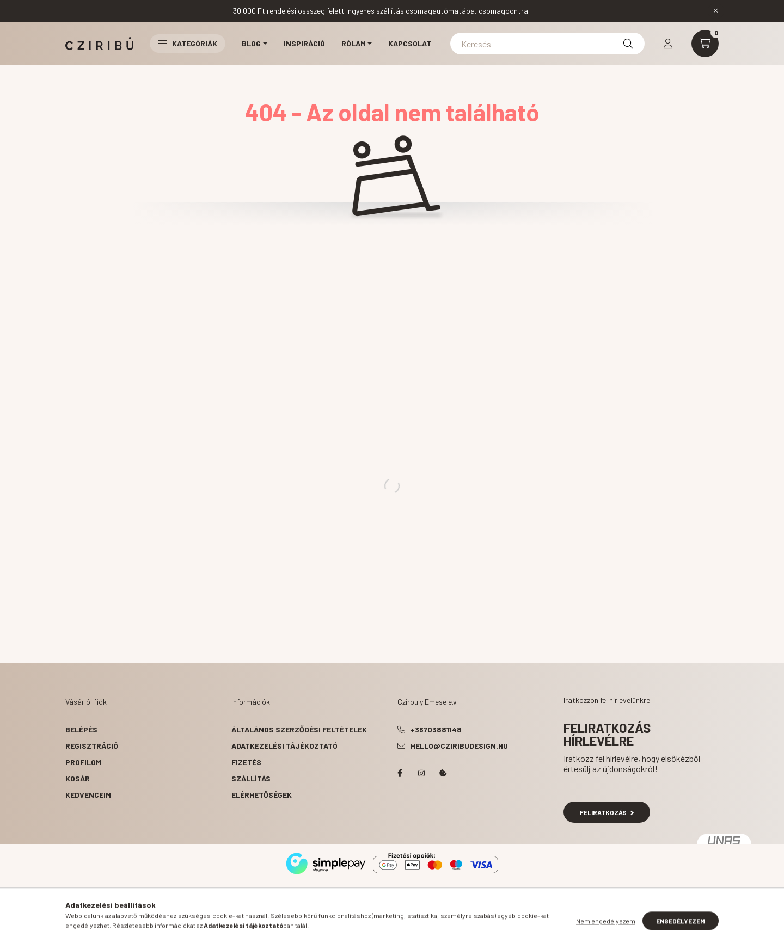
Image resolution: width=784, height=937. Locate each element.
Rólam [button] (353, 43)
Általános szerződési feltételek (299, 729)
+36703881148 (436, 729)
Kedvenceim (88, 794)
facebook (400, 773)
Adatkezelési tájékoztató (284, 745)
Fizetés (246, 762)
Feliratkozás (607, 812)
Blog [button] (251, 43)
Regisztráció (91, 745)
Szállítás (251, 778)
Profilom (83, 762)
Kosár (77, 778)
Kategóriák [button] (187, 43)
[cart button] (705, 43)
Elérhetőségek (261, 794)
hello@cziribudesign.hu (459, 745)
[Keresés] (547, 43)
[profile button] (668, 43)
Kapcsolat (409, 43)
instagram (421, 773)
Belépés (81, 729)
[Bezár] (716, 11)
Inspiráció (304, 43)
